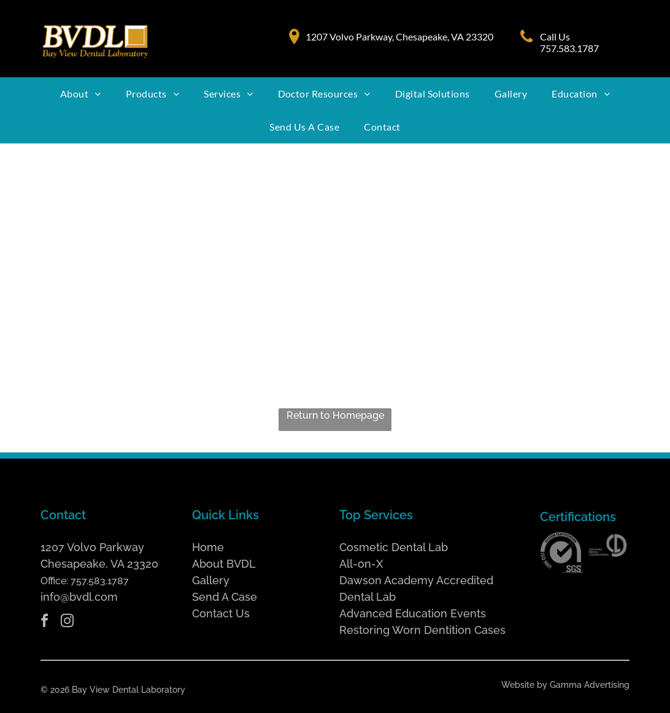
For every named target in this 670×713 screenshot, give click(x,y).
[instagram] (67, 622)
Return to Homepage (335, 415)
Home (208, 547)
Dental (408, 547)
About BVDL (224, 563)
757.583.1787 (100, 581)
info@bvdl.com (79, 596)
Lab (438, 547)
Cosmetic (363, 547)
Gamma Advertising (590, 685)
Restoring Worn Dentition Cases (422, 629)
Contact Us (221, 613)
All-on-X (361, 563)
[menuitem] (81, 93)
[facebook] (44, 622)
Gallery (210, 580)
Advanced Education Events (412, 613)
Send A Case (224, 596)
